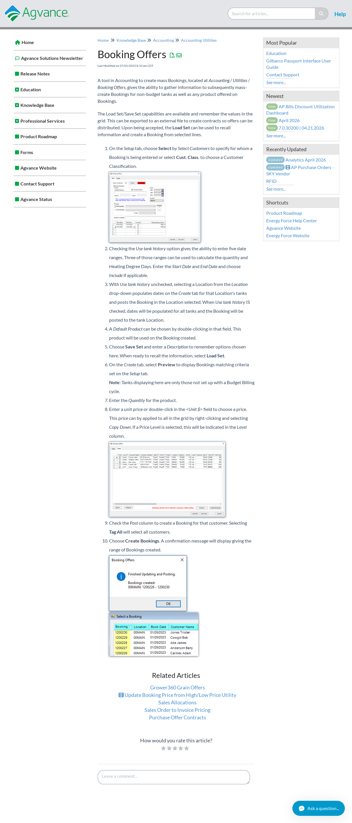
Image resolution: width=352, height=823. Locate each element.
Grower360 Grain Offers (177, 687)
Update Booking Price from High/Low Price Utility (177, 695)
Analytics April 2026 (296, 159)
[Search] (321, 13)
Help (340, 14)
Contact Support (37, 183)
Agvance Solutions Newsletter (52, 58)
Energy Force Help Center (291, 220)
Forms (26, 152)
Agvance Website (38, 167)
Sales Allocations (177, 702)
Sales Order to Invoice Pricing (177, 710)
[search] (272, 13)
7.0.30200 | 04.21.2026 (295, 127)
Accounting (163, 40)
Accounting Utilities (199, 40)
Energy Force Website (287, 235)
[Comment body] (174, 777)
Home (28, 42)
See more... (276, 82)
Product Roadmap (38, 136)
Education (30, 89)
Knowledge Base (37, 105)
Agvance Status (36, 199)
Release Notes (35, 73)
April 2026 (283, 120)
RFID (271, 181)
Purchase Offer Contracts (177, 717)
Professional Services (42, 121)
